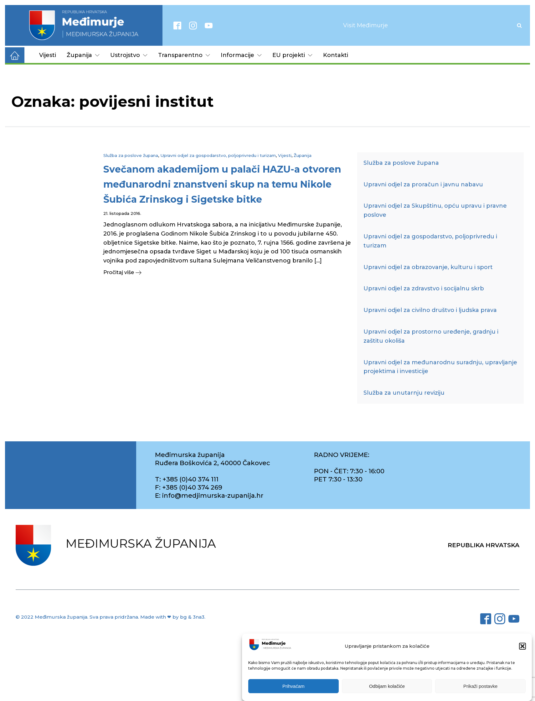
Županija (83, 55)
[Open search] (519, 25)
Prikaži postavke (480, 686)
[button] (522, 646)
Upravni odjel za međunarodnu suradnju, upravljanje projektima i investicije (440, 367)
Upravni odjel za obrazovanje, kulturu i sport (428, 267)
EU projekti (292, 55)
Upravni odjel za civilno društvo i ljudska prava (430, 310)
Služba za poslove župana (130, 155)
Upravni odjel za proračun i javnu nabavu (423, 184)
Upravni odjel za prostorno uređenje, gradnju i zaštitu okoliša (430, 336)
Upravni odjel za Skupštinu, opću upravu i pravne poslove (435, 210)
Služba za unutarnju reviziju (404, 392)
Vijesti (47, 55)
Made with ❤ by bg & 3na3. (172, 617)
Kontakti (335, 55)
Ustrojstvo (128, 55)
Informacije (241, 55)
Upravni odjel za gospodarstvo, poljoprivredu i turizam (218, 155)
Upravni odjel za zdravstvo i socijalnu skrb (423, 288)
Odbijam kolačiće (387, 686)
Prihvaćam (293, 686)
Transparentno (184, 55)
